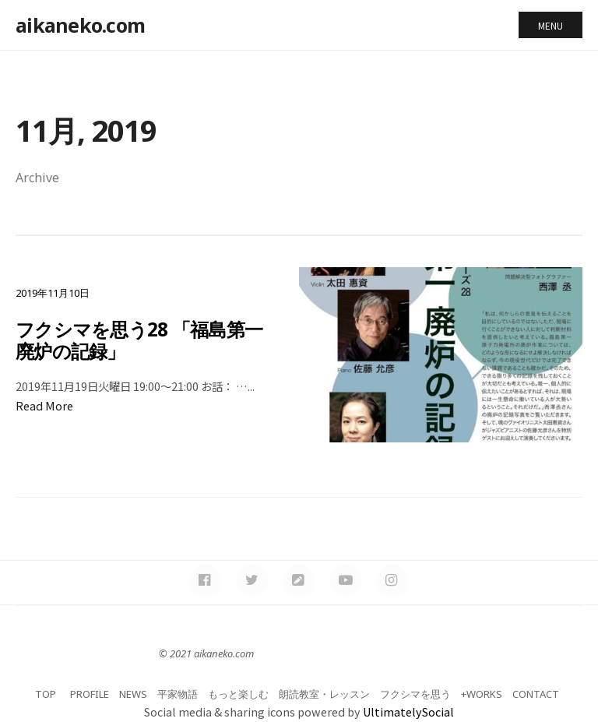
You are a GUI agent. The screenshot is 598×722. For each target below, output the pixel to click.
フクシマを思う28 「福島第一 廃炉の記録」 (144, 339)
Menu (550, 25)
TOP (45, 694)
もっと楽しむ (238, 694)
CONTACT (535, 694)
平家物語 (177, 694)
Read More (44, 405)
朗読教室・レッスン (324, 694)
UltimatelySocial (408, 711)
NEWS (133, 694)
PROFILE (89, 694)
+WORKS (481, 694)
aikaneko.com (80, 25)
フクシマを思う (415, 694)
